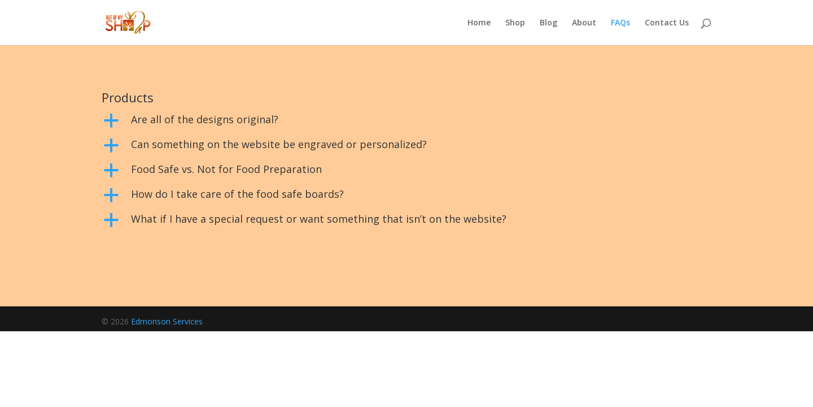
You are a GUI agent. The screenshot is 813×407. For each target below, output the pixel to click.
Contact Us (667, 23)
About (584, 23)
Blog (548, 23)
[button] (406, 122)
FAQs (620, 23)
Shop (515, 23)
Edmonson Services (167, 321)
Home (479, 23)
